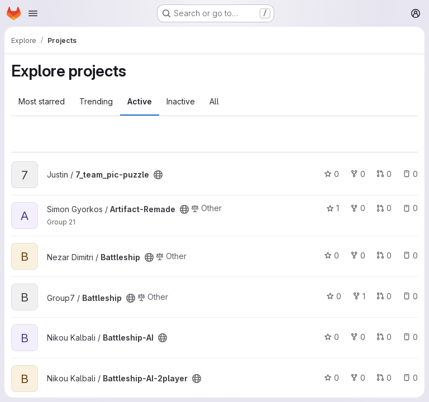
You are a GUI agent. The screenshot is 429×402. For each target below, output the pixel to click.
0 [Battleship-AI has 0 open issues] (410, 337)
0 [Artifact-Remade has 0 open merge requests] (384, 208)
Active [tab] (139, 101)
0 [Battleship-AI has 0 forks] (357, 337)
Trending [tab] (96, 101)
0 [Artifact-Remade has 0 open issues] (410, 208)
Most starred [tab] (41, 101)
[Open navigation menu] (33, 13)
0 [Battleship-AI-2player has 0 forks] (357, 377)
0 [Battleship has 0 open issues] (410, 255)
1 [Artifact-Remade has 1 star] (332, 208)
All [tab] (214, 101)
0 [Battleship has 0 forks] (357, 255)
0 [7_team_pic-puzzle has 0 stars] (331, 174)
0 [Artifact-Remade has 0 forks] (357, 208)
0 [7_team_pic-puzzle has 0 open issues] (410, 174)
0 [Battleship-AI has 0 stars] (331, 337)
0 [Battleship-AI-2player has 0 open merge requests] (384, 377)
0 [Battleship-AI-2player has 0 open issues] (410, 377)
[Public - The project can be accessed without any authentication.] (158, 174)
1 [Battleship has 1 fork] (358, 296)
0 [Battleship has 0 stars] (331, 255)
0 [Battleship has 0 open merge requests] (384, 255)
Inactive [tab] (180, 101)
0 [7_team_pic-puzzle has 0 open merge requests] (384, 174)
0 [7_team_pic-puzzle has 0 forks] (357, 174)
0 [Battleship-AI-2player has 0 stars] (331, 377)
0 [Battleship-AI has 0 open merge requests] (384, 337)
